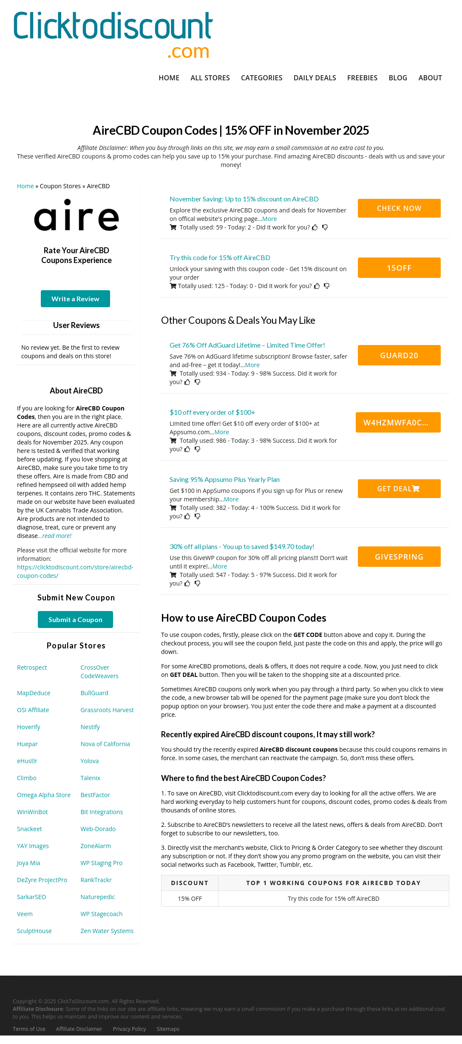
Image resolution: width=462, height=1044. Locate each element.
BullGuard (95, 693)
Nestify (90, 727)
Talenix (90, 778)
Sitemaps (168, 1029)
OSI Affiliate (33, 710)
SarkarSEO (31, 897)
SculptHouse (34, 931)
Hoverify (28, 727)
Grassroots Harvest (107, 710)
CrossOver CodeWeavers (100, 671)
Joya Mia (28, 863)
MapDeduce (34, 693)
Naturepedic (98, 897)
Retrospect (32, 667)
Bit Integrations (102, 812)
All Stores (210, 77)
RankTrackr (96, 880)
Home (169, 77)
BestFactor (95, 795)
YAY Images (33, 846)
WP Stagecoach (102, 914)
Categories (262, 77)
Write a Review (75, 298)
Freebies (362, 77)
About (430, 77)
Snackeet (29, 829)
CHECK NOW (399, 208)
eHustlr (27, 761)
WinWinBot (32, 812)
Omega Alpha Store (44, 795)
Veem (25, 914)
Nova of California (105, 744)
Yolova (90, 761)
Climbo (27, 778)
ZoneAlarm (96, 846)
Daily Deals (315, 77)
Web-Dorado (98, 829)
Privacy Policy (129, 1029)
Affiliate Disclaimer (79, 1029)
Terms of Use (29, 1029)
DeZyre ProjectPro (42, 880)
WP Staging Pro (102, 863)
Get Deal (398, 488)
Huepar (27, 744)
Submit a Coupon (75, 619)
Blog (397, 77)
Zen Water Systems (107, 931)
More (269, 219)
